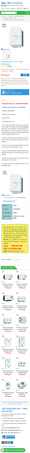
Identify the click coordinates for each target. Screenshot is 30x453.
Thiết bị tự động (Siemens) (9, 433)
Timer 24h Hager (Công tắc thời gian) (11, 441)
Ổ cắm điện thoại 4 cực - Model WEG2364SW (15, 197)
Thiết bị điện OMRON (8, 446)
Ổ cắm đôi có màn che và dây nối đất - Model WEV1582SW (22, 351)
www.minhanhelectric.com (14, 417)
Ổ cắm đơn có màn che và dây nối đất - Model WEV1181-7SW (8, 351)
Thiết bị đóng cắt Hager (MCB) (10, 438)
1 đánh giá (9, 66)
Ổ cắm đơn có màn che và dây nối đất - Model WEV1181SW (22, 329)
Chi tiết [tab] (3, 100)
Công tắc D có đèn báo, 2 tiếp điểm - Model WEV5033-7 (22, 286)
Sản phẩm (18, 386)
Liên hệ (19, 388)
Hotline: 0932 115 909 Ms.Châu (12, 450)
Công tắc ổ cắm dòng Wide (16, 233)
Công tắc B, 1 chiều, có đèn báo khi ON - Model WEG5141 (8, 307)
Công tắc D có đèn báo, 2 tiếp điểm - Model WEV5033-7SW (8, 286)
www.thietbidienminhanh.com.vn (15, 414)
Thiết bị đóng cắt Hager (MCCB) (10, 435)
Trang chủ (5, 386)
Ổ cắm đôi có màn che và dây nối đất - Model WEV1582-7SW (8, 372)
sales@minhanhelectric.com (13, 412)
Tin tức (13, 388)
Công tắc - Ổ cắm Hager (8, 443)
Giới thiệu (11, 386)
